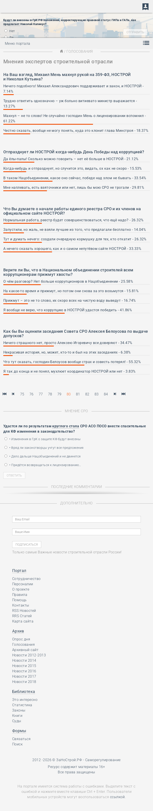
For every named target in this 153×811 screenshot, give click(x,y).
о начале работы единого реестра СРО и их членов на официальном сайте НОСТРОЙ (72, 211)
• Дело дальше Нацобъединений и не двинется (42, 456)
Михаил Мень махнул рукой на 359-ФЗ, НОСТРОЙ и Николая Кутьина (67, 76)
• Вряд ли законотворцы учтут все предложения (44, 447)
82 (87, 394)
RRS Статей (22, 616)
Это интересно (24, 700)
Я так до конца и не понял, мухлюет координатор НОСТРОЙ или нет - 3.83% (69, 371)
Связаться (21, 739)
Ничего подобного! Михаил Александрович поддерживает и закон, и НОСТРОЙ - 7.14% (73, 88)
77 (41, 394)
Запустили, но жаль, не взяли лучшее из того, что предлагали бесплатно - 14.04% (74, 230)
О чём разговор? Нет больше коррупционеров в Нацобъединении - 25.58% (68, 281)
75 (22, 394)
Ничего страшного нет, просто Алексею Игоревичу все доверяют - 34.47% (67, 343)
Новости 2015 (24, 666)
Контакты (20, 605)
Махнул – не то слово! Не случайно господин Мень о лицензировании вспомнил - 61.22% (74, 118)
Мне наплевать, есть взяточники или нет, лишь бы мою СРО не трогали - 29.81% (73, 187)
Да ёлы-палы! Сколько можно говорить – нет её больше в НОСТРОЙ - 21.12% (71, 159)
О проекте (20, 589)
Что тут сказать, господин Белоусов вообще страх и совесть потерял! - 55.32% (72, 362)
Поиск (17, 744)
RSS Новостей (24, 611)
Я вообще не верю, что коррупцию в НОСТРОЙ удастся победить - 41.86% (67, 310)
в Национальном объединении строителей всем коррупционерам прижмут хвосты (68, 272)
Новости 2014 (24, 660)
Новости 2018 (24, 682)
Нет (9, 31)
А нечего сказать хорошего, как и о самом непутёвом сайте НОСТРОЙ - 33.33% (72, 249)
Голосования (23, 644)
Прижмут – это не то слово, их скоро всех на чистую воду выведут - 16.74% (69, 300)
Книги (17, 716)
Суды (16, 721)
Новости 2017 (24, 676)
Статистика (22, 705)
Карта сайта (22, 621)
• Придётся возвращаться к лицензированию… (42, 465)
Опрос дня (21, 639)
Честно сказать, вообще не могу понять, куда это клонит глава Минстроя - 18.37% (75, 130)
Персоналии (22, 584)
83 (97, 394)
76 (31, 394)
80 (69, 394)
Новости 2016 (24, 671)
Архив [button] (18, 631)
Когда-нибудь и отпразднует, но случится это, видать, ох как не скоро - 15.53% (72, 168)
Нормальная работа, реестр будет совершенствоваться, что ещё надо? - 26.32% (73, 220)
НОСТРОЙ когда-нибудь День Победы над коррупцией (88, 152)
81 (78, 394)
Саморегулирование (103, 760)
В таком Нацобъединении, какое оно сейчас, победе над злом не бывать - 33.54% (74, 178)
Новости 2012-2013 (29, 655)
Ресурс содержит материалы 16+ (76, 767)
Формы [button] (19, 730)
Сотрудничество (26, 579)
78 (50, 394)
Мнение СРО (76, 411)
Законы (18, 710)
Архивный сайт (25, 650)
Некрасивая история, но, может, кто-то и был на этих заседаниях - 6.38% (67, 352)
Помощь (19, 600)
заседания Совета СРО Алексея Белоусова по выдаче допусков (75, 333)
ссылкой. (118, 797)
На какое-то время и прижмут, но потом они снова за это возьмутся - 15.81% (71, 291)
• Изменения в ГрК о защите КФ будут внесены (42, 439)
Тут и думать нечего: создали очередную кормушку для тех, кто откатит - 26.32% (75, 239)
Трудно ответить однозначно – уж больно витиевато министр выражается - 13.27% (70, 103)
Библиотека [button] (23, 691)
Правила (19, 595)
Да (9, 37)
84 (106, 394)
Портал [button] (19, 570)
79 (59, 394)
